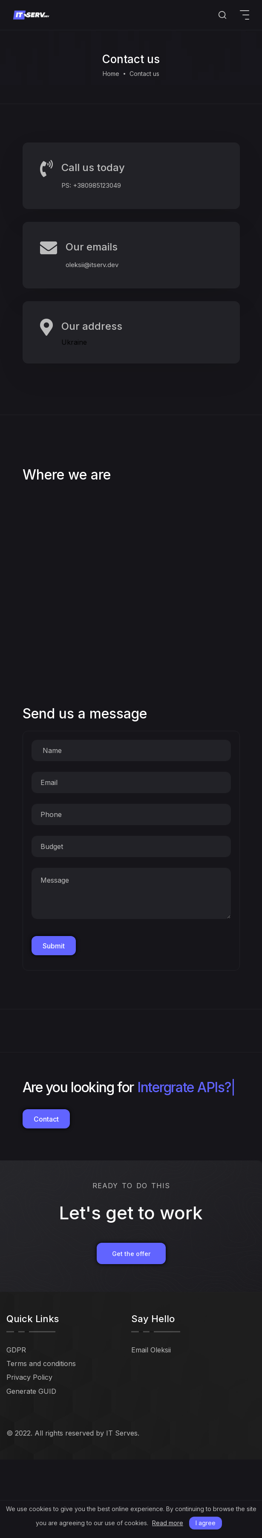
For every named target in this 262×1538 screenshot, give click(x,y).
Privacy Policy (29, 1377)
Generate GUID (31, 1391)
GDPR (16, 1350)
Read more (167, 1523)
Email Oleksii (151, 1350)
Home (111, 73)
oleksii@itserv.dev (92, 265)
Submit (54, 946)
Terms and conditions (41, 1363)
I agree (206, 1522)
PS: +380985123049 (91, 185)
